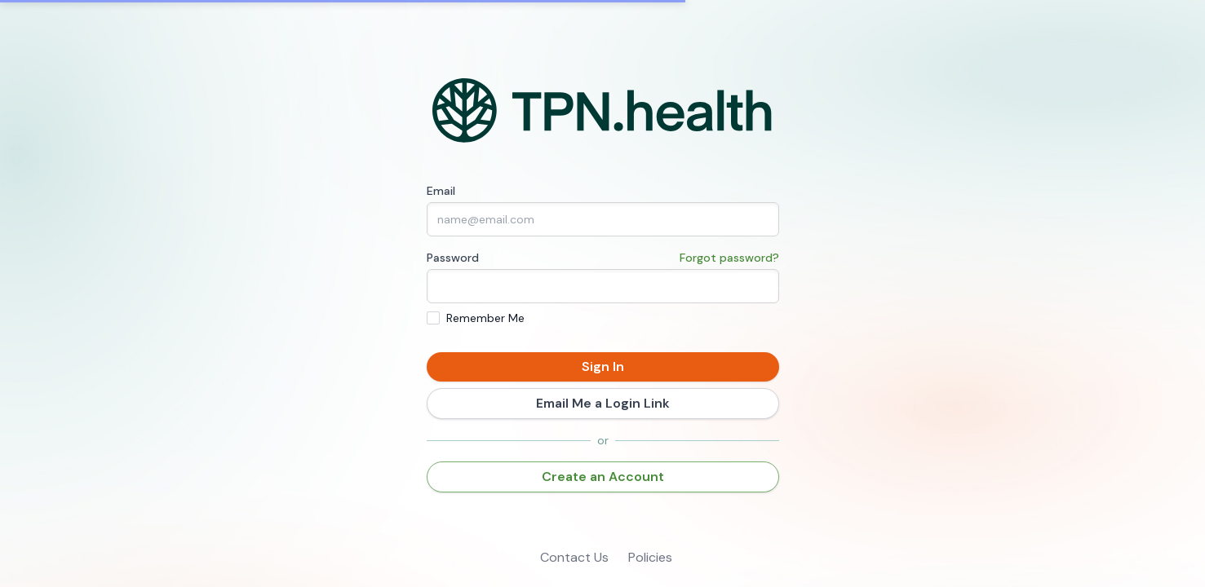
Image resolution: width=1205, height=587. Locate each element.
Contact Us (574, 557)
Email (441, 190)
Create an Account (603, 476)
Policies (650, 557)
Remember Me (485, 318)
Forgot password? (729, 257)
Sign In (603, 366)
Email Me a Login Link (603, 403)
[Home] (602, 110)
